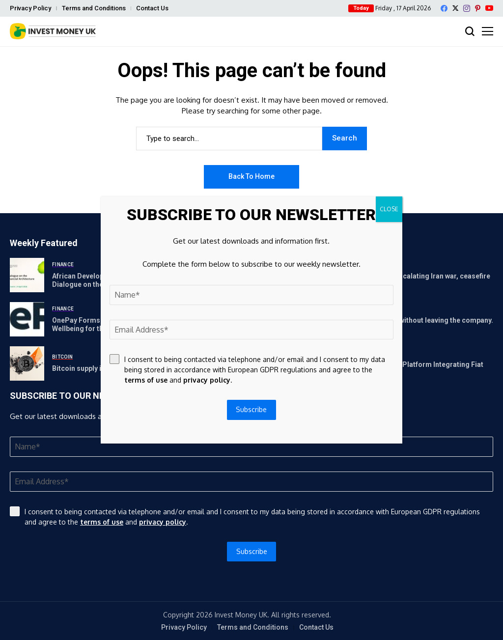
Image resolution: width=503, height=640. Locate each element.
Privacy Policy (30, 8)
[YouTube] (489, 8)
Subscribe (251, 551)
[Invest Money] (53, 31)
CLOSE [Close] (389, 209)
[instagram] (466, 8)
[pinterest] (477, 8)
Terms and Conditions (94, 8)
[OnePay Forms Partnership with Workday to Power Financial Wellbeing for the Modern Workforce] (27, 319)
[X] (455, 8)
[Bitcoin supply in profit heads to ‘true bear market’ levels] (27, 363)
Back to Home (251, 176)
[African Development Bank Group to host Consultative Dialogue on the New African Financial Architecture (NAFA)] (27, 275)
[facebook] (444, 8)
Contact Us (152, 8)
